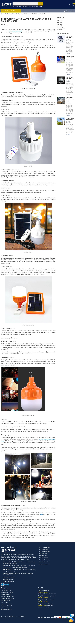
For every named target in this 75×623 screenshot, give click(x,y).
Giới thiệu (59, 20)
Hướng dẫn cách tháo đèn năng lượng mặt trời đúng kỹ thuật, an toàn (70, 57)
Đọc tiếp (68, 53)
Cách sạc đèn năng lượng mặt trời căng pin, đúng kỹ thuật (69, 36)
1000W (40, 6)
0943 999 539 (43, 592)
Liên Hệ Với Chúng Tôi (6, 609)
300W (23, 6)
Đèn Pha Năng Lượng (6, 594)
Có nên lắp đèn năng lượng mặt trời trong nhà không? (69, 98)
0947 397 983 (43, 601)
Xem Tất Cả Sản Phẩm (6, 590)
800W (37, 6)
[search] (40, 3)
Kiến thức (60, 26)
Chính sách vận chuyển (44, 551)
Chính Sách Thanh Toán (44, 559)
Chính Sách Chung (43, 557)
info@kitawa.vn (10, 581)
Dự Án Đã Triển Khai (6, 600)
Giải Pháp (60, 22)
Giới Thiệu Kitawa (5, 607)
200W (20, 6)
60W (14, 6)
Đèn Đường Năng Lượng (7, 592)
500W (30, 6)
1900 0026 (42, 605)
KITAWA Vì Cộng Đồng (6, 605)
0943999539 (12, 577)
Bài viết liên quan (63, 33)
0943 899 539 (43, 597)
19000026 (11, 579)
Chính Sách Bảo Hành (44, 562)
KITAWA (23, 616)
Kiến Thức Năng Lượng (6, 602)
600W (33, 6)
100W (16, 6)
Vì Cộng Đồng (61, 28)
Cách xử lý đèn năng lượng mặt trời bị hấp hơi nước (69, 77)
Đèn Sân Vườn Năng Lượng (7, 596)
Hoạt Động (60, 24)
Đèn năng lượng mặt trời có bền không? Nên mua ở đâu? (70, 119)
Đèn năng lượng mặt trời (44, 564)
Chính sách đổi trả (43, 553)
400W (26, 6)
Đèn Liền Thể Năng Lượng (7, 598)
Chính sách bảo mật (43, 549)
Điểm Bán (60, 29)
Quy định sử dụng (43, 555)
